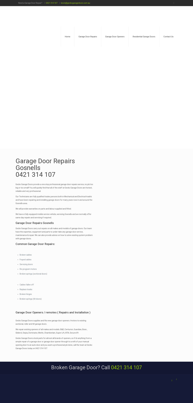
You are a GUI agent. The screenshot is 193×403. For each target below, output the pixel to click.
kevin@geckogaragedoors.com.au (75, 3)
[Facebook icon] (174, 3)
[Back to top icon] (177, 379)
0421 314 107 (51, 3)
